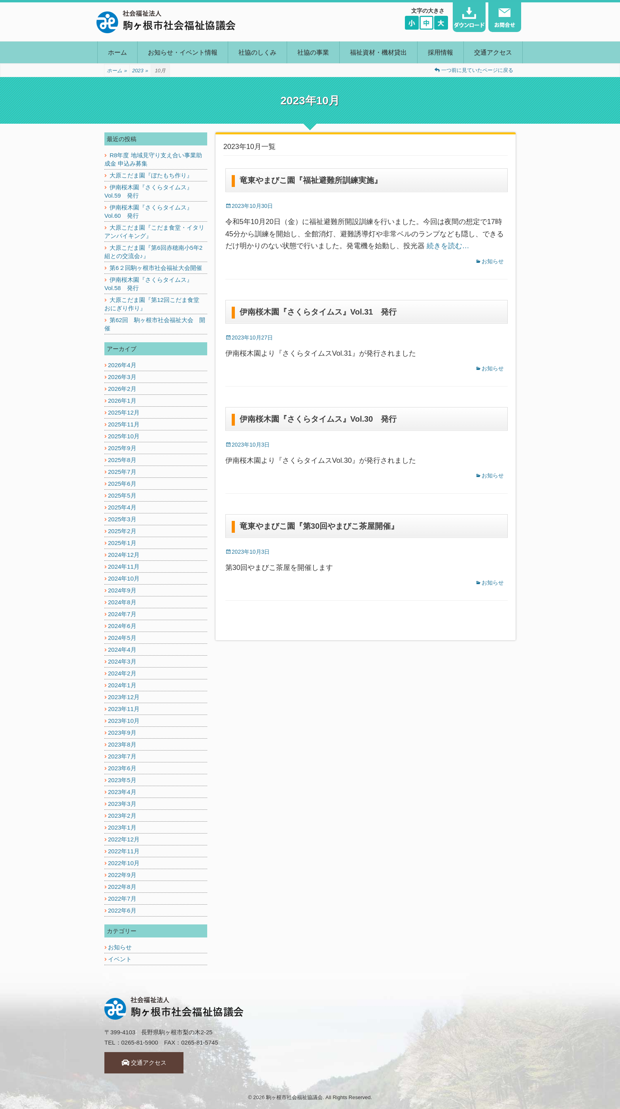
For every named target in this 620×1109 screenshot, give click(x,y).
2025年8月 (122, 459)
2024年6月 (122, 625)
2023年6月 (122, 768)
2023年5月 (122, 780)
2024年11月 (124, 566)
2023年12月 (124, 697)
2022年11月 (124, 851)
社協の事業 (313, 52)
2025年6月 (122, 483)
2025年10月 (124, 436)
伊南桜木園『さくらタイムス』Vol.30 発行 (318, 419)
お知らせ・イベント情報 (182, 52)
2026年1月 (122, 400)
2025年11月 (124, 424)
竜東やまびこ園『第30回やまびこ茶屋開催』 (319, 526)
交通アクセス (493, 52)
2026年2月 (122, 388)
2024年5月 (122, 637)
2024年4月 (122, 649)
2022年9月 (122, 874)
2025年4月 (122, 507)
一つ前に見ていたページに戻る (474, 70)
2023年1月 (122, 827)
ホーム (117, 52)
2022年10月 (124, 863)
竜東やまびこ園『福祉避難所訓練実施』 (311, 180)
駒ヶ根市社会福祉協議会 (294, 1097)
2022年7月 (122, 898)
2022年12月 (124, 839)
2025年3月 (122, 519)
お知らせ (493, 261)
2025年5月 (122, 495)
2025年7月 (122, 471)
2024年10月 (124, 578)
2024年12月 (124, 554)
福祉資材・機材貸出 (378, 52)
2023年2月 (122, 815)
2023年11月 (124, 708)
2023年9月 (122, 732)
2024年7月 (122, 614)
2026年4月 (122, 365)
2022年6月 (122, 910)
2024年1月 (122, 685)
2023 (140, 70)
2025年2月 (122, 531)
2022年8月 (122, 886)
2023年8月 (122, 744)
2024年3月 (122, 661)
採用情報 (440, 52)
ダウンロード (469, 17)
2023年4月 (122, 791)
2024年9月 (122, 590)
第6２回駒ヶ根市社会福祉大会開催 (156, 267)
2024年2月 (122, 673)
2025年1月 (122, 542)
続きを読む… (448, 246)
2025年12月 (124, 412)
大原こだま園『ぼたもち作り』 (151, 175)
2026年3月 (122, 376)
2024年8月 (122, 602)
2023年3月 (122, 803)
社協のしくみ (257, 52)
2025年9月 (122, 448)
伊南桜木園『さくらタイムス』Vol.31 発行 (318, 311)
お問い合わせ (504, 17)
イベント (120, 959)
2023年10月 (124, 720)
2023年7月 (122, 756)
